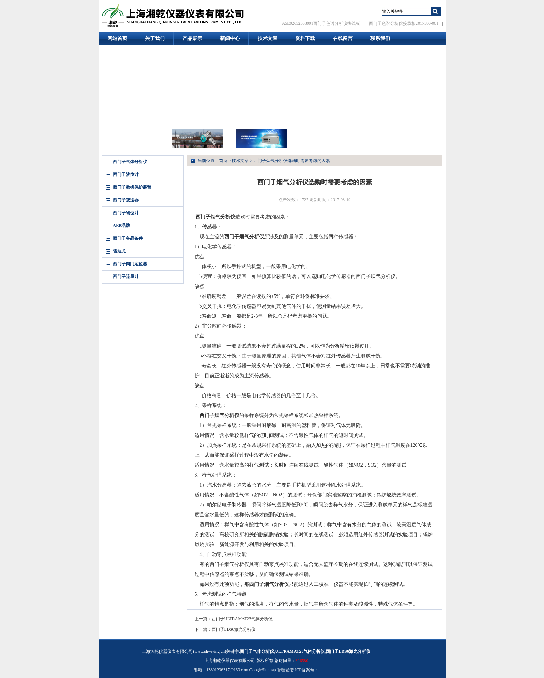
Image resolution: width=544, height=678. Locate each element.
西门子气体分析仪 (130, 161)
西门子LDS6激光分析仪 (234, 629)
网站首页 (117, 38)
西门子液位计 (126, 174)
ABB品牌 (121, 225)
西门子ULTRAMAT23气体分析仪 (242, 618)
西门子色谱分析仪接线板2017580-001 (403, 23)
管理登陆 (285, 669)
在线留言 (343, 38)
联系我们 (380, 38)
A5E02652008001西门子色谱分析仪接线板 (321, 23)
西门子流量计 (126, 276)
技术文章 (267, 38)
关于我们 (155, 38)
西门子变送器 (126, 200)
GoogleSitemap (262, 669)
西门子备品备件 (128, 238)
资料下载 (305, 38)
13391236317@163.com (227, 669)
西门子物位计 (126, 212)
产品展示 (192, 38)
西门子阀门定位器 (130, 263)
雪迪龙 (119, 251)
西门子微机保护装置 (132, 187)
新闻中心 (230, 38)
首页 (223, 160)
